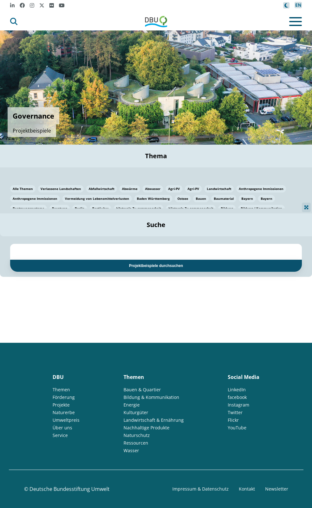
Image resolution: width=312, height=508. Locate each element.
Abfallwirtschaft (101, 188)
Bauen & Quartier (142, 390)
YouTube (237, 428)
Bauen (201, 198)
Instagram (238, 405)
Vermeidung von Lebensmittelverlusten (97, 198)
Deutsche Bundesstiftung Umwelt (69, 488)
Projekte (61, 405)
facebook (237, 397)
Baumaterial (224, 198)
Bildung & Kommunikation (151, 397)
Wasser (131, 450)
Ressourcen (136, 443)
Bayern (247, 198)
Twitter (235, 412)
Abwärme (129, 188)
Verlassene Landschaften (61, 188)
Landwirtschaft (219, 188)
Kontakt (247, 489)
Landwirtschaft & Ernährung (154, 420)
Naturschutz (137, 435)
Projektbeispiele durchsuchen (156, 266)
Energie (132, 405)
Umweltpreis (66, 420)
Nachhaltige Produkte (146, 428)
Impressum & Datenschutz (200, 489)
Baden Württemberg (153, 198)
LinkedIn (237, 390)
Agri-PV (174, 188)
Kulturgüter (136, 412)
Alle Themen (23, 188)
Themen (61, 390)
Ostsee (182, 198)
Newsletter (276, 489)
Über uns (62, 428)
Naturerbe (64, 412)
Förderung (64, 397)
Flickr (233, 420)
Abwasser (153, 188)
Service (60, 435)
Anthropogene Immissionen (261, 188)
